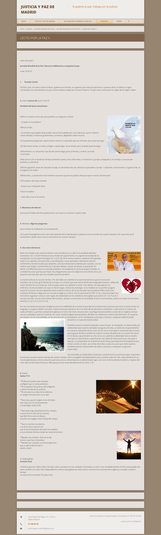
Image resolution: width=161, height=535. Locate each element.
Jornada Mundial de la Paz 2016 (68, 30)
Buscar (138, 6)
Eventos (104, 22)
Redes (119, 22)
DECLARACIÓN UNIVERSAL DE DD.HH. (78, 22)
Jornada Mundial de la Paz (44, 30)
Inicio (23, 22)
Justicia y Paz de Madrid (45, 22)
